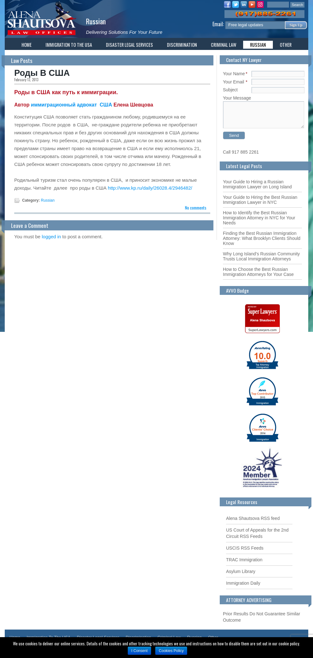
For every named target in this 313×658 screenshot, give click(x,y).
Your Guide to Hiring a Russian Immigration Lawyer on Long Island (257, 184)
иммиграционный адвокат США (72, 104)
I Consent (139, 651)
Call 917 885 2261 (241, 152)
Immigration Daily (243, 583)
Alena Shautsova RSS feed (253, 518)
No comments (195, 207)
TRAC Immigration (244, 559)
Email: (218, 24)
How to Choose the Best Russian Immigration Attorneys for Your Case (258, 272)
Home (26, 44)
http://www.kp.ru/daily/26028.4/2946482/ (150, 188)
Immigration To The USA (69, 44)
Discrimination (182, 44)
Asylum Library (240, 571)
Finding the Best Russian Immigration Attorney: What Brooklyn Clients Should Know (261, 238)
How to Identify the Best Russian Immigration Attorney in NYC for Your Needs (259, 217)
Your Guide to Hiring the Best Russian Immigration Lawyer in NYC (260, 200)
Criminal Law (223, 44)
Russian (96, 21)
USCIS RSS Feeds (244, 548)
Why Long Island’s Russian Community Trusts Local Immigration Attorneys (261, 256)
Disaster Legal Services (129, 44)
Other (286, 44)
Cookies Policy (171, 651)
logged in (51, 236)
